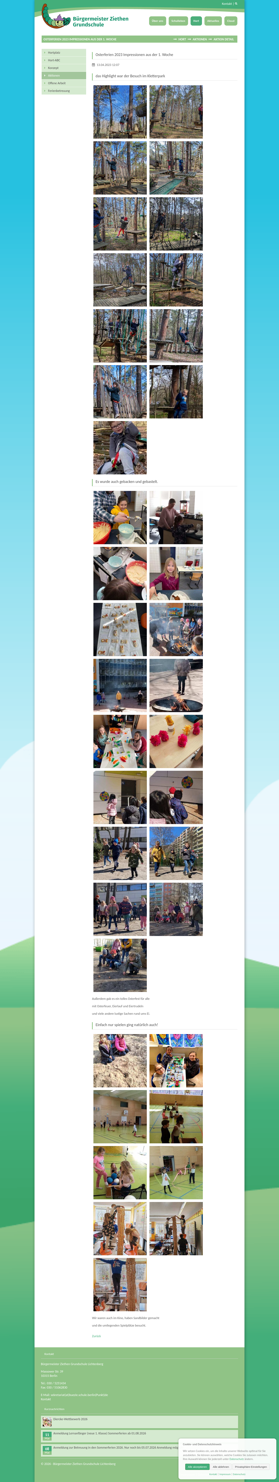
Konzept (53, 68)
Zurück (96, 1336)
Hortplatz (54, 53)
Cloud (231, 21)
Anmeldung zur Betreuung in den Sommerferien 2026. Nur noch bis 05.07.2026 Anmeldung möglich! (118, 1447)
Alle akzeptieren (197, 1466)
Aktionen (200, 39)
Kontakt (227, 4)
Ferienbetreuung (59, 91)
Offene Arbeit (57, 83)
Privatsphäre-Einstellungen (251, 1466)
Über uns (157, 21)
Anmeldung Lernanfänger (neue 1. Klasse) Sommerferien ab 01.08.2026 (99, 1433)
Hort (196, 21)
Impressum (225, 1474)
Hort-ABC (54, 60)
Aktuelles (213, 21)
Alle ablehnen (221, 1466)
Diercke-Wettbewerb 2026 (70, 1419)
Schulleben (178, 21)
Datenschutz (237, 1459)
